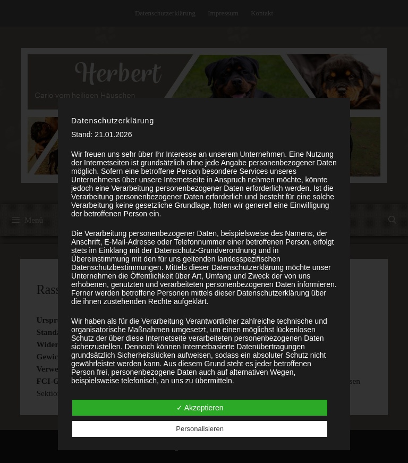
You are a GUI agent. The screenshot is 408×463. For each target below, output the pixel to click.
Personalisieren (200, 429)
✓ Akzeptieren (200, 407)
